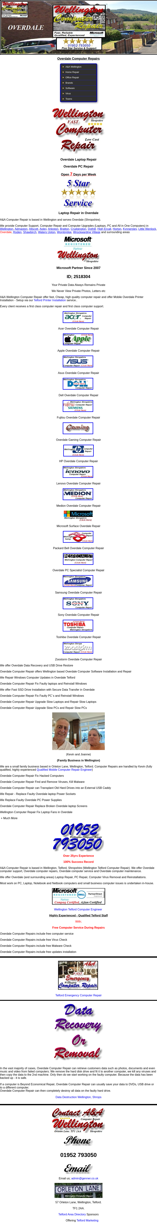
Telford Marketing (88, 1220)
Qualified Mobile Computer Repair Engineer (64, 769)
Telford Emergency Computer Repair (78, 995)
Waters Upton (46, 232)
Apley (43, 228)
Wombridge (64, 232)
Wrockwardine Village (86, 232)
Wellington (6, 228)
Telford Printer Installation (50, 300)
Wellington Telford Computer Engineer (78, 909)
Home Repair (72, 72)
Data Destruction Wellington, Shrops (79, 1097)
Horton (117, 228)
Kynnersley (130, 228)
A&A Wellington (73, 66)
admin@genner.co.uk (84, 1178)
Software (70, 88)
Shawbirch (30, 232)
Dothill (92, 228)
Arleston (53, 228)
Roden (17, 232)
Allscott (33, 228)
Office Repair (72, 77)
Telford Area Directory (72, 1214)
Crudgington (78, 228)
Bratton (64, 228)
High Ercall (104, 228)
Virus (68, 93)
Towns (69, 98)
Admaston (21, 228)
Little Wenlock (147, 228)
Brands (69, 82)
